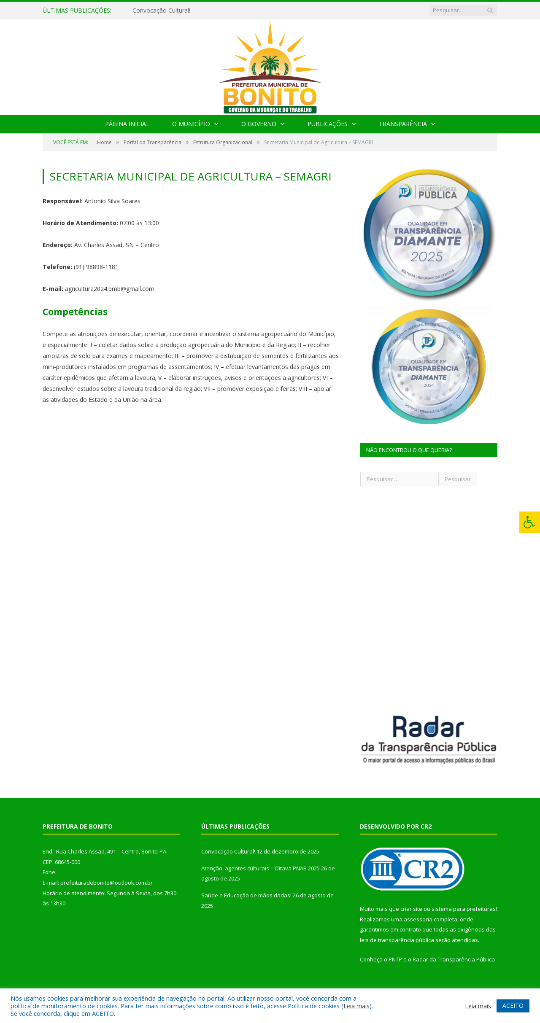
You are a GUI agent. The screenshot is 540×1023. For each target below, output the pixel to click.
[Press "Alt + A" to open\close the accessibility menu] (529, 522)
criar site (411, 909)
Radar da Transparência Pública (454, 959)
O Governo (258, 124)
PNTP (395, 959)
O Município (191, 124)
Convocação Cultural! (161, 10)
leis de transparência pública (397, 940)
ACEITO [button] (513, 1005)
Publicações (328, 124)
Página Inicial (127, 124)
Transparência (403, 124)
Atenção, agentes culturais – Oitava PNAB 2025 (260, 868)
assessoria (418, 919)
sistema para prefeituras (464, 909)
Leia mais (356, 1005)
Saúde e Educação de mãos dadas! (246, 895)
